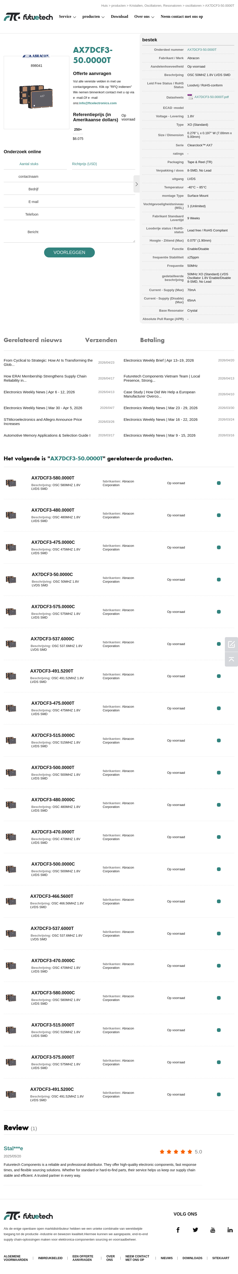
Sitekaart (220, 1258)
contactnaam (28, 176)
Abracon (193, 58)
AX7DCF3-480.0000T (52, 510)
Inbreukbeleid (50, 1258)
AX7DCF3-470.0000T (52, 831)
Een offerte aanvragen (83, 1258)
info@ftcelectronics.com (98, 103)
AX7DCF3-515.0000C (53, 735)
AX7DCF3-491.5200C (52, 1089)
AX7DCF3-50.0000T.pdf (212, 97)
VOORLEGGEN (69, 252)
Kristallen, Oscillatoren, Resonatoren (156, 5)
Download (119, 16)
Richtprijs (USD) (84, 164)
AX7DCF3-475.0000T (52, 703)
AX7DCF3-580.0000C (53, 992)
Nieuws (167, 1258)
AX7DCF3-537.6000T (52, 928)
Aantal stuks (29, 164)
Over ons (141, 16)
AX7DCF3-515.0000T (52, 1025)
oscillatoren (193, 5)
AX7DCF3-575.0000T (52, 1057)
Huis (104, 5)
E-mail (33, 202)
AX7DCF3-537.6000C (52, 638)
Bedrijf (33, 189)
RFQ (219, 483)
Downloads (192, 1258)
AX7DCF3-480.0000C (53, 799)
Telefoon (31, 214)
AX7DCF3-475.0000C (53, 542)
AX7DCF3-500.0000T (52, 767)
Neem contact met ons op (182, 16)
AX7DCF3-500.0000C (53, 864)
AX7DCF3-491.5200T (51, 671)
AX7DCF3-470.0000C (53, 960)
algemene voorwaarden (16, 1258)
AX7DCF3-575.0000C (53, 606)
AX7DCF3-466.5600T (51, 896)
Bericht (32, 232)
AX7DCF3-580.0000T (52, 477)
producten (118, 5)
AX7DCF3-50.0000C (52, 574)
